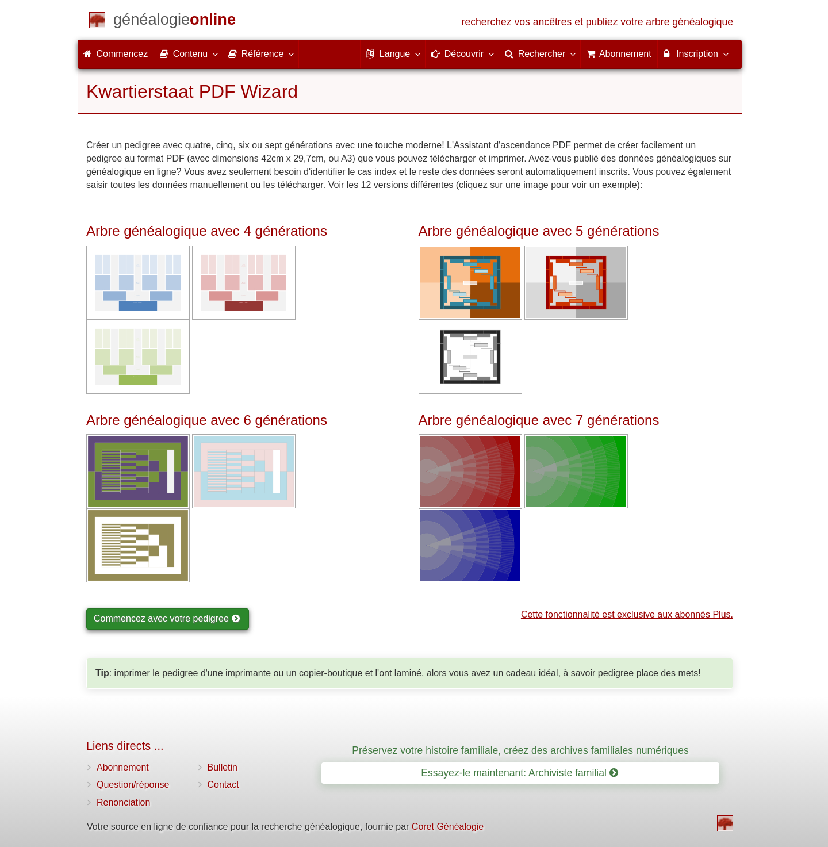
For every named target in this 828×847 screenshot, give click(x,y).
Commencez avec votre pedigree (167, 618)
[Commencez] (174, 21)
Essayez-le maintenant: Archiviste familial (519, 773)
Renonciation (123, 802)
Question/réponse (133, 784)
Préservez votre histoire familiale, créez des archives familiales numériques (520, 750)
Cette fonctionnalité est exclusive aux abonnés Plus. (627, 614)
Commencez (115, 54)
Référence (260, 53)
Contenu (188, 53)
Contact (223, 784)
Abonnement (123, 767)
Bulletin (222, 767)
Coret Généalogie (448, 826)
